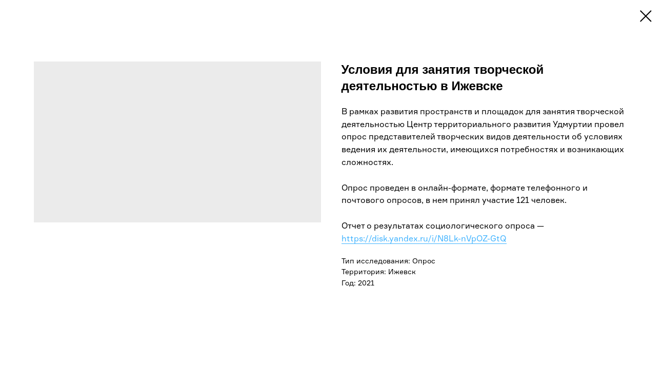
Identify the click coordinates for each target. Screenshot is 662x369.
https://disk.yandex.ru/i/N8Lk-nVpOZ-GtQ (424, 238)
